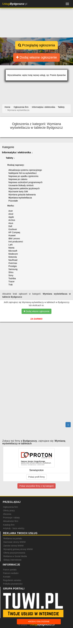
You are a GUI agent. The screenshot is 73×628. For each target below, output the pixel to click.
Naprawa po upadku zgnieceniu (23, 176)
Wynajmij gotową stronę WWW (18, 549)
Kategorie (8, 147)
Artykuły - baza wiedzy (13, 528)
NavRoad (12, 260)
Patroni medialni (10, 573)
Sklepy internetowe (12, 560)
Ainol (10, 214)
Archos (11, 220)
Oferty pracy (9, 510)
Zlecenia (7, 514)
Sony (10, 275)
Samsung (12, 269)
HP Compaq (14, 232)
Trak (10, 284)
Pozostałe (13, 201)
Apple (11, 217)
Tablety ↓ (10, 158)
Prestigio (12, 266)
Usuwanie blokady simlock (21, 185)
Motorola (12, 257)
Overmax (12, 263)
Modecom (13, 254)
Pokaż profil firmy (36, 477)
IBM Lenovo (14, 238)
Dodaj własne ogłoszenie (36, 57)
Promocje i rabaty (11, 517)
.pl (14, 3)
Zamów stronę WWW (13, 545)
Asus (10, 223)
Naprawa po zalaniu (17, 179)
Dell (10, 226)
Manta (11, 248)
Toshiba (12, 278)
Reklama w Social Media (15, 556)
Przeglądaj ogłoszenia (36, 45)
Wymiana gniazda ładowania (22, 194)
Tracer (11, 281)
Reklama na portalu (12, 538)
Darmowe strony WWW (14, 542)
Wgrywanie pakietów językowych (24, 188)
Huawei (12, 235)
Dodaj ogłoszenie (39, 621)
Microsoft (12, 251)
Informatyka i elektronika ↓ (17, 152)
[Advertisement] (36, 340)
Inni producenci (15, 241)
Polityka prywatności (12, 584)
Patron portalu (10, 569)
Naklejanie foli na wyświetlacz (22, 173)
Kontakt (6, 576)
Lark (10, 244)
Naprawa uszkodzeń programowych (25, 182)
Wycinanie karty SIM (18, 191)
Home (7, 107)
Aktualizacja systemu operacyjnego (25, 170)
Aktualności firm (10, 521)
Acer (10, 211)
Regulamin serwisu (12, 580)
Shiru (10, 272)
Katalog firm (9, 525)
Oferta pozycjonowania (14, 553)
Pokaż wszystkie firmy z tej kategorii (36, 486)
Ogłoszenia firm (10, 507)
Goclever (12, 229)
